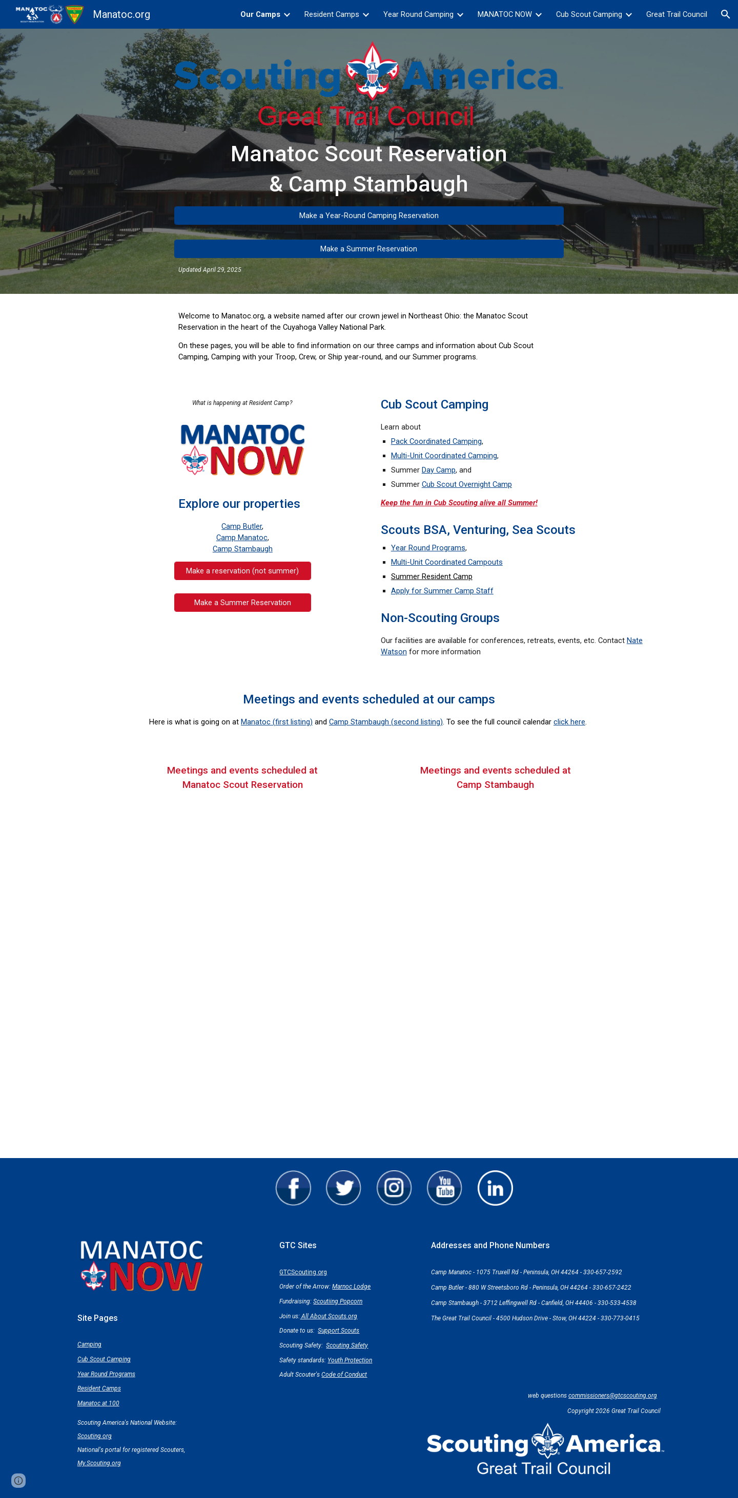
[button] (725, 14)
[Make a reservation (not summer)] (242, 571)
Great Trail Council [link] (676, 14)
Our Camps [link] (260, 14)
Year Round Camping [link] (418, 14)
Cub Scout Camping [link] (589, 14)
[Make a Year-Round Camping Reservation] (369, 215)
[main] (369, 169)
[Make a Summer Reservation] (369, 249)
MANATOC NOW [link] (505, 14)
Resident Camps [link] (331, 14)
